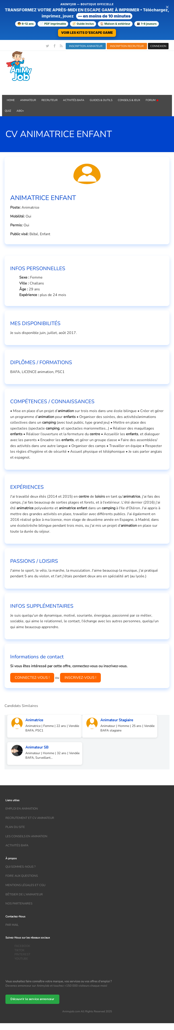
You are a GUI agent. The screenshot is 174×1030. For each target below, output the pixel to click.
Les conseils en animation (26, 836)
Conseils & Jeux (129, 100)
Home (11, 100)
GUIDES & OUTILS (101, 100)
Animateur (28, 100)
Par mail (12, 925)
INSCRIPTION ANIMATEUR (85, 46)
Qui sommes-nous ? (20, 867)
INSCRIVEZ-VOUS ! (80, 677)
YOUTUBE (21, 959)
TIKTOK (19, 950)
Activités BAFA (73, 100)
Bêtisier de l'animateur (24, 894)
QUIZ (8, 111)
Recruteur (49, 100)
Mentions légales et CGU (25, 885)
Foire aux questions (21, 876)
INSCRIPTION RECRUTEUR (127, 46)
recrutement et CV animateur (29, 818)
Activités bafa (16, 845)
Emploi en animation (21, 809)
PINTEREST (22, 954)
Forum (152, 100)
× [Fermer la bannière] (167, 6)
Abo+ (20, 111)
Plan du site (15, 827)
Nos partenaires (18, 904)
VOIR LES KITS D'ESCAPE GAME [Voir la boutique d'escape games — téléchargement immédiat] (87, 33)
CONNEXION (158, 46)
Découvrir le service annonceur (32, 999)
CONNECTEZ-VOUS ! (32, 677)
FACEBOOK (22, 946)
